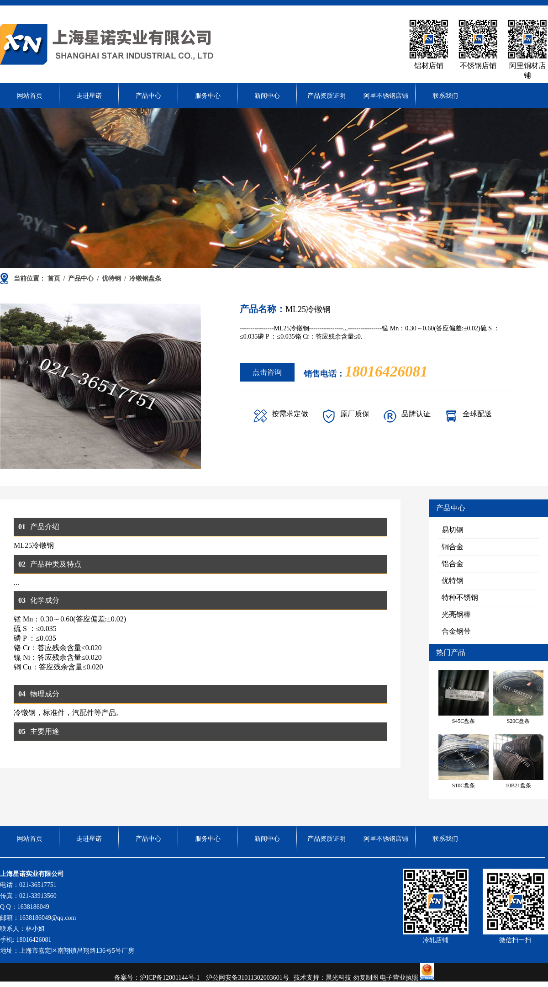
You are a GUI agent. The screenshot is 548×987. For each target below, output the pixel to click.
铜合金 (453, 547)
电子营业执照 (407, 977)
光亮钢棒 (456, 614)
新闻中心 (267, 95)
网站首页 (29, 95)
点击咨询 (267, 372)
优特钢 (111, 278)
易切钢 (453, 530)
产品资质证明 (326, 95)
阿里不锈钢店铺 (386, 95)
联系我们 (445, 95)
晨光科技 (338, 977)
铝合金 (453, 564)
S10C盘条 (463, 761)
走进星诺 (89, 95)
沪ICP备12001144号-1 (172, 977)
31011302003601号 (263, 977)
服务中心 (208, 95)
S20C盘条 (518, 697)
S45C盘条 (463, 697)
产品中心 (148, 95)
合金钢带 (456, 631)
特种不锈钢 (460, 597)
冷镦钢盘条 (145, 278)
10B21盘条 (518, 761)
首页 (53, 278)
